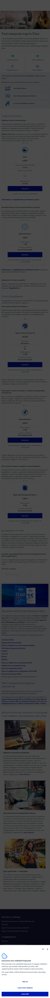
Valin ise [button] (25, 982)
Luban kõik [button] (25, 994)
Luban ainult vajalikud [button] (24, 988)
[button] (44, 949)
